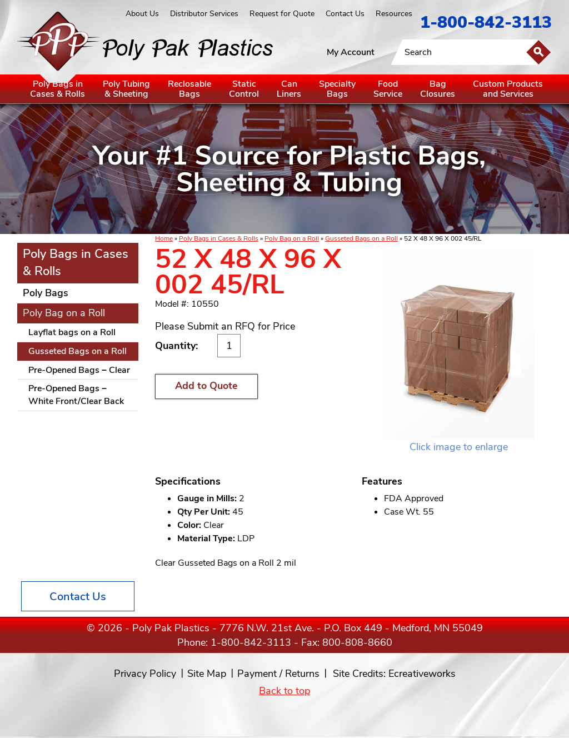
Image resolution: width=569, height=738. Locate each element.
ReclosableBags (189, 89)
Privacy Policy (145, 673)
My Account (351, 52)
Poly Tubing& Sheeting (126, 89)
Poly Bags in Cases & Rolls (218, 238)
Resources (394, 13)
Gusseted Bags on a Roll (361, 238)
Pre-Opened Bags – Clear (79, 370)
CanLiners (289, 89)
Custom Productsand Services (508, 89)
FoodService (387, 89)
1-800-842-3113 (486, 22)
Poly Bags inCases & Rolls (57, 89)
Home (164, 238)
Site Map (206, 673)
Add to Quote (206, 385)
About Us (142, 13)
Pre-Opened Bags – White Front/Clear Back (76, 394)
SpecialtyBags (337, 89)
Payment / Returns (278, 673)
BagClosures (437, 89)
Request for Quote (282, 13)
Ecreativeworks (422, 673)
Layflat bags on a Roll (72, 332)
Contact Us (345, 13)
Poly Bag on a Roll (291, 238)
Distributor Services (204, 13)
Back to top (284, 690)
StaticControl (244, 89)
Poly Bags (45, 293)
